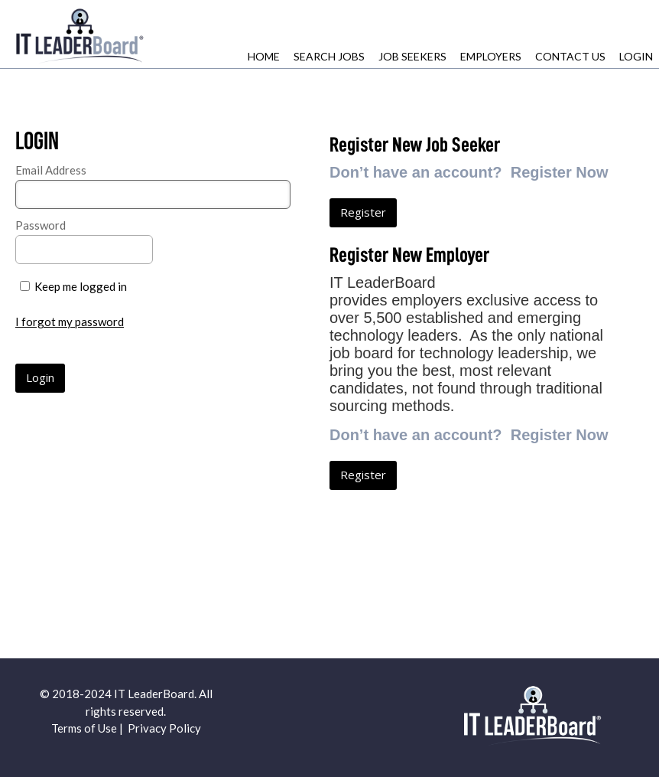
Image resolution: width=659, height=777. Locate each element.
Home (264, 56)
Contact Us (570, 56)
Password (40, 225)
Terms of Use (84, 728)
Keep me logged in (80, 286)
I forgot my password (69, 321)
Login (636, 56)
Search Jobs (329, 56)
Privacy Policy (164, 728)
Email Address (50, 170)
